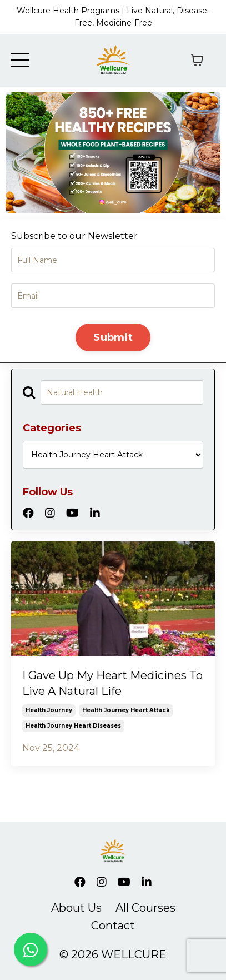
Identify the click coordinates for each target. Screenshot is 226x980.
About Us (76, 907)
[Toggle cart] (197, 60)
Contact (113, 925)
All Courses (145, 907)
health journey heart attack (126, 710)
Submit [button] (113, 337)
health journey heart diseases (73, 725)
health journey (49, 710)
